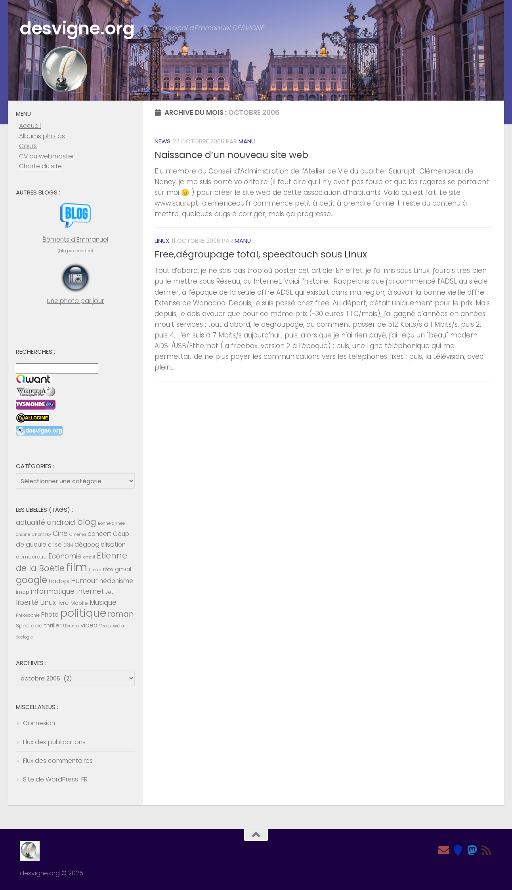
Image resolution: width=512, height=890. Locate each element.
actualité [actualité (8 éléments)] (30, 522)
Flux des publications (54, 742)
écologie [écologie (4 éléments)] (24, 637)
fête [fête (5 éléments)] (108, 569)
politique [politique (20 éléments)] (83, 613)
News (162, 141)
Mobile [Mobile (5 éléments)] (79, 603)
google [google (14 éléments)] (31, 580)
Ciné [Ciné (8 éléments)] (60, 533)
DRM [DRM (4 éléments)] (68, 545)
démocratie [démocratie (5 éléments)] (31, 556)
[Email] (443, 850)
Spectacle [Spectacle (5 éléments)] (29, 625)
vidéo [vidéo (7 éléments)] (88, 625)
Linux (162, 240)
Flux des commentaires (58, 760)
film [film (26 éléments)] (76, 567)
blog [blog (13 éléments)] (86, 522)
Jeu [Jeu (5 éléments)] (110, 592)
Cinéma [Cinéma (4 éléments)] (77, 534)
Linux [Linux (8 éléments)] (48, 602)
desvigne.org (77, 28)
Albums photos (42, 136)
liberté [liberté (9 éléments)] (27, 602)
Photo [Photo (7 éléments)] (50, 614)
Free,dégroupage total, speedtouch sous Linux (261, 254)
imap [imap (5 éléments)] (22, 592)
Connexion (39, 723)
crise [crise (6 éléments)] (55, 545)
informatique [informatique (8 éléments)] (53, 591)
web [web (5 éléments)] (118, 625)
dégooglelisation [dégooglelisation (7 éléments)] (100, 544)
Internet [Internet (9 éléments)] (90, 591)
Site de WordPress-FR (55, 779)
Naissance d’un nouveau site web (231, 155)
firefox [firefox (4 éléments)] (95, 570)
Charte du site (40, 166)
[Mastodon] (472, 850)
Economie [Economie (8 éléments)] (65, 556)
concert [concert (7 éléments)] (99, 533)
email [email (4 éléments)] (89, 557)
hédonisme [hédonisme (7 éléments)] (116, 580)
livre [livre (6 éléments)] (63, 603)
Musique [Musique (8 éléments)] (103, 602)
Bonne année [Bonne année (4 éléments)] (111, 523)
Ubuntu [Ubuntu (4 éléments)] (71, 626)
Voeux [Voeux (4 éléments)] (105, 626)
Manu (247, 141)
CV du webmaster (46, 156)
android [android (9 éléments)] (61, 522)
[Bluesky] (458, 850)
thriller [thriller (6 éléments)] (52, 625)
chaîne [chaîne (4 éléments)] (23, 534)
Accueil (30, 125)
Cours (28, 146)
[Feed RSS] (486, 850)
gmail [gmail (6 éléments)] (123, 569)
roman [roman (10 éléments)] (121, 614)
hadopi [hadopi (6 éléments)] (59, 581)
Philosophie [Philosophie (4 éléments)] (28, 615)
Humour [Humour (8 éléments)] (84, 580)
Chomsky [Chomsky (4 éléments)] (41, 534)
